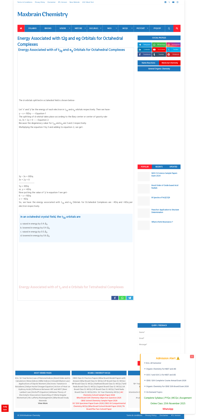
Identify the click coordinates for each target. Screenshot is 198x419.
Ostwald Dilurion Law (60, 381)
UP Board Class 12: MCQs (114, 381)
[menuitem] (21, 28)
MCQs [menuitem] (125, 28)
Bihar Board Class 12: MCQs (91, 381)
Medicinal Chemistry (169, 62)
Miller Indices (44, 381)
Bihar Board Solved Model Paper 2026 (105, 406)
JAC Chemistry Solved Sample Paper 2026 (103, 393)
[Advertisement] (128, 14)
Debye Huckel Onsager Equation (39, 386)
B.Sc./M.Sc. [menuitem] (93, 28)
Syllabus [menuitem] (32, 28)
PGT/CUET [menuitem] (141, 28)
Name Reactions (148, 62)
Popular (145, 166)
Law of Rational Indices (43, 378)
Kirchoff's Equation (40, 392)
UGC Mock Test (88, 2)
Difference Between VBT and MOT (47, 389)
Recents (159, 166)
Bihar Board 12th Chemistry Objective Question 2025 (99, 397)
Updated (173, 166)
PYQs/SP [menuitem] (157, 28)
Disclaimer (52, 2)
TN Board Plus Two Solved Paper (105, 408)
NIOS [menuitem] (109, 28)
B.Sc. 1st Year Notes (23, 378)
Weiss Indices (32, 381)
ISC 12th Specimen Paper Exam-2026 (88, 403)
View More (43, 403)
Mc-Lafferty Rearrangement (40, 397)
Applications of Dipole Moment (32, 383)
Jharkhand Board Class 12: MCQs (107, 383)
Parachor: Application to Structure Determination (165, 211)
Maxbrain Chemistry (32, 415)
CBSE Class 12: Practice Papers (85, 378)
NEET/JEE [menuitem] (78, 28)
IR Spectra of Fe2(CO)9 (160, 197)
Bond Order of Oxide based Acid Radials (164, 186)
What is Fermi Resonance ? (162, 222)
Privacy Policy (40, 2)
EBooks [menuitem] (48, 28)
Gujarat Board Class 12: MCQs (109, 386)
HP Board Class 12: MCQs (103, 389)
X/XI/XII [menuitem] (63, 28)
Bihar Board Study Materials (54, 399)
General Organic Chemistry (159, 68)
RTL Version (62, 2)
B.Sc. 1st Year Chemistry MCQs (106, 392)
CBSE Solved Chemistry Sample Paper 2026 (99, 400)
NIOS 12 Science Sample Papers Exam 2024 (164, 174)
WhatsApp (167, 409)
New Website (75, 2)
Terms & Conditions (24, 2)
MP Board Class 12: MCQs (82, 383)
